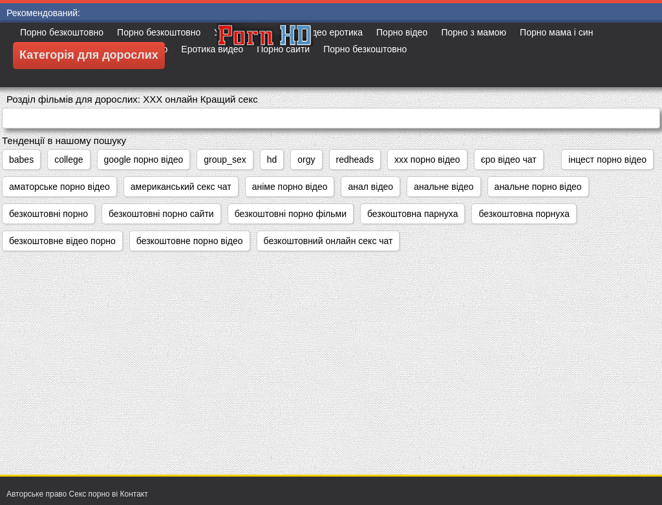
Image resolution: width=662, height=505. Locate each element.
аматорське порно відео (59, 186)
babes (21, 159)
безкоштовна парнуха (412, 214)
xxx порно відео (427, 159)
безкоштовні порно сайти (161, 214)
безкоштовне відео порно (62, 241)
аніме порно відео (290, 186)
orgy (306, 159)
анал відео (370, 186)
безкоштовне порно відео (189, 241)
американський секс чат (181, 186)
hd (272, 159)
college (68, 159)
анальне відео (443, 186)
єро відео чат (509, 159)
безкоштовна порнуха (523, 214)
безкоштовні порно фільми (291, 214)
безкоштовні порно (48, 214)
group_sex (225, 159)
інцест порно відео (607, 159)
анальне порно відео (538, 186)
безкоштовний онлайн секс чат (328, 241)
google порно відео (144, 159)
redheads (355, 159)
